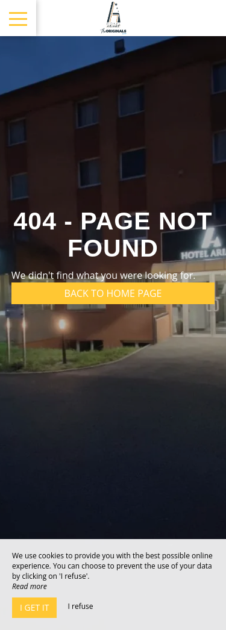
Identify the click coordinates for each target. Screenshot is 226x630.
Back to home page (113, 293)
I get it (34, 607)
